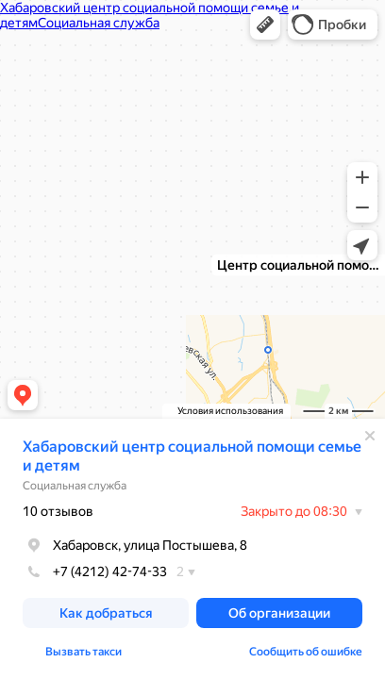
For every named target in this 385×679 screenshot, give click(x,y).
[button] (265, 24)
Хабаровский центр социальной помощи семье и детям (192, 456)
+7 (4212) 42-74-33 (95, 571)
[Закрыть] (369, 435)
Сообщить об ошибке (305, 651)
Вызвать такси (83, 651)
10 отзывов (58, 511)
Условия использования (230, 411)
